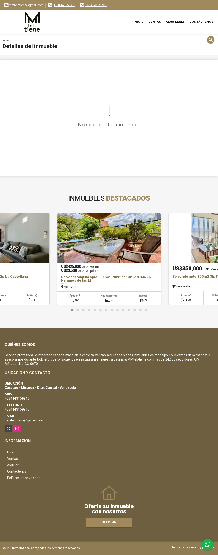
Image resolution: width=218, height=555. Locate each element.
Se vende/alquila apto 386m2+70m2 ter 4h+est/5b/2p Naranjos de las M (106, 278)
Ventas (154, 21)
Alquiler (13, 465)
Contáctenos (201, 21)
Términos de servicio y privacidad (194, 547)
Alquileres (175, 21)
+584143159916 (64, 5)
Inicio (138, 21)
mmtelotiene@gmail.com (24, 420)
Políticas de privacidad (23, 478)
